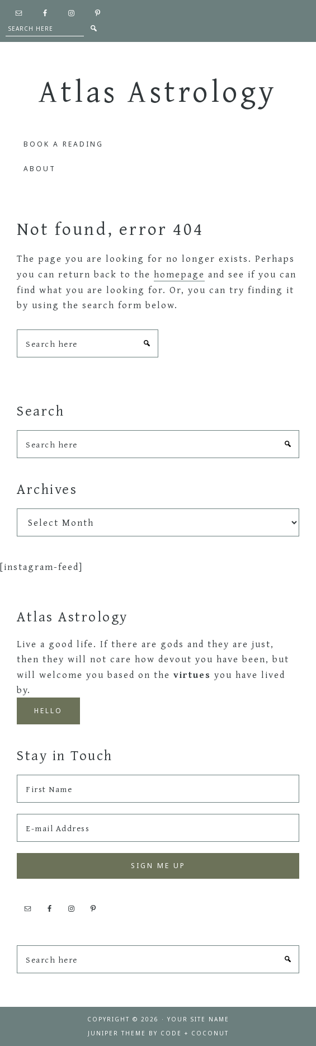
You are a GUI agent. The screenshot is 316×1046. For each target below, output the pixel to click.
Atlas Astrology (158, 90)
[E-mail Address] (158, 828)
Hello (48, 710)
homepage (179, 274)
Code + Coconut (195, 1033)
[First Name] (158, 789)
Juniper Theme (117, 1033)
